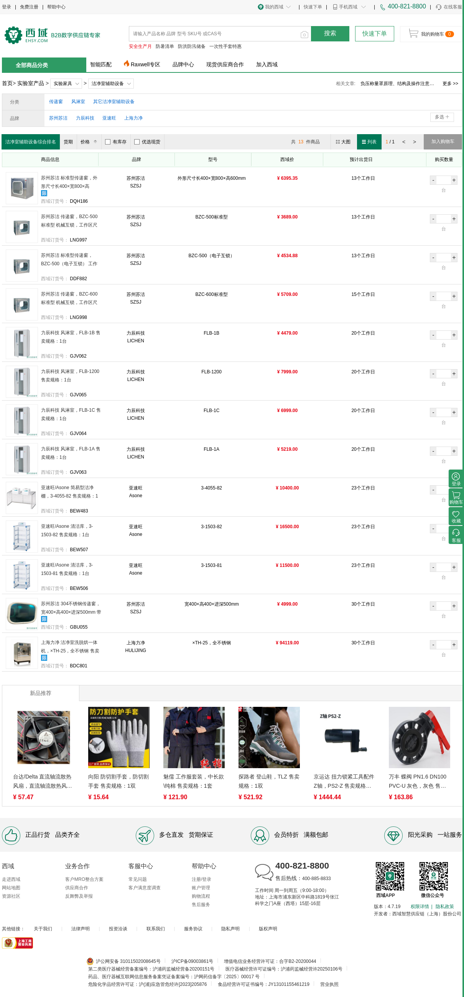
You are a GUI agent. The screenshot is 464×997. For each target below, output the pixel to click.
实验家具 (63, 83)
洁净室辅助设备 (108, 83)
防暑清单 (165, 46)
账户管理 (201, 887)
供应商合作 (76, 887)
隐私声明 (230, 928)
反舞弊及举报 (79, 896)
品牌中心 (183, 64)
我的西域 (274, 7)
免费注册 (29, 7)
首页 (7, 83)
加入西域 (267, 64)
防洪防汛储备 (192, 46)
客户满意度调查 (144, 887)
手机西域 (348, 7)
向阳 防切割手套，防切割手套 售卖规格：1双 (118, 781)
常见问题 (137, 879)
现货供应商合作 (225, 64)
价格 (90, 142)
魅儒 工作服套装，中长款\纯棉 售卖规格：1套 (193, 781)
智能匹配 (101, 64)
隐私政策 (445, 906)
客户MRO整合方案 (84, 879)
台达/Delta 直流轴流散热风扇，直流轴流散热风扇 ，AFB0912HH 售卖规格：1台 (42, 782)
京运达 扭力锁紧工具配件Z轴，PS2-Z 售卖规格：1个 (344, 782)
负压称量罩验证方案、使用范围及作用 (398, 83)
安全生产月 (140, 46)
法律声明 (80, 928)
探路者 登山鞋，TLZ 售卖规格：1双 (269, 781)
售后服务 (201, 904)
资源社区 (11, 896)
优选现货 (147, 142)
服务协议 (193, 928)
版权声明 (268, 928)
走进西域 (11, 879)
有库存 (116, 142)
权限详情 (420, 906)
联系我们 (155, 928)
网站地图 (11, 887)
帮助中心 (56, 7)
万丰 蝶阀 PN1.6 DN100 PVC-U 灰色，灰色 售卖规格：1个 (417, 782)
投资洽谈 (118, 928)
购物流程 (201, 896)
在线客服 (448, 7)
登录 (6, 7)
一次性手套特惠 (225, 46)
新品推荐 (40, 693)
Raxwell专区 (145, 64)
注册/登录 (201, 879)
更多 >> (450, 83)
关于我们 (43, 928)
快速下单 (313, 7)
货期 (68, 142)
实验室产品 (30, 83)
